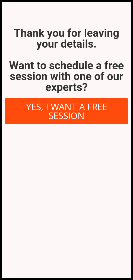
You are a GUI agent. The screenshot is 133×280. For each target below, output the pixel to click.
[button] (66, 111)
